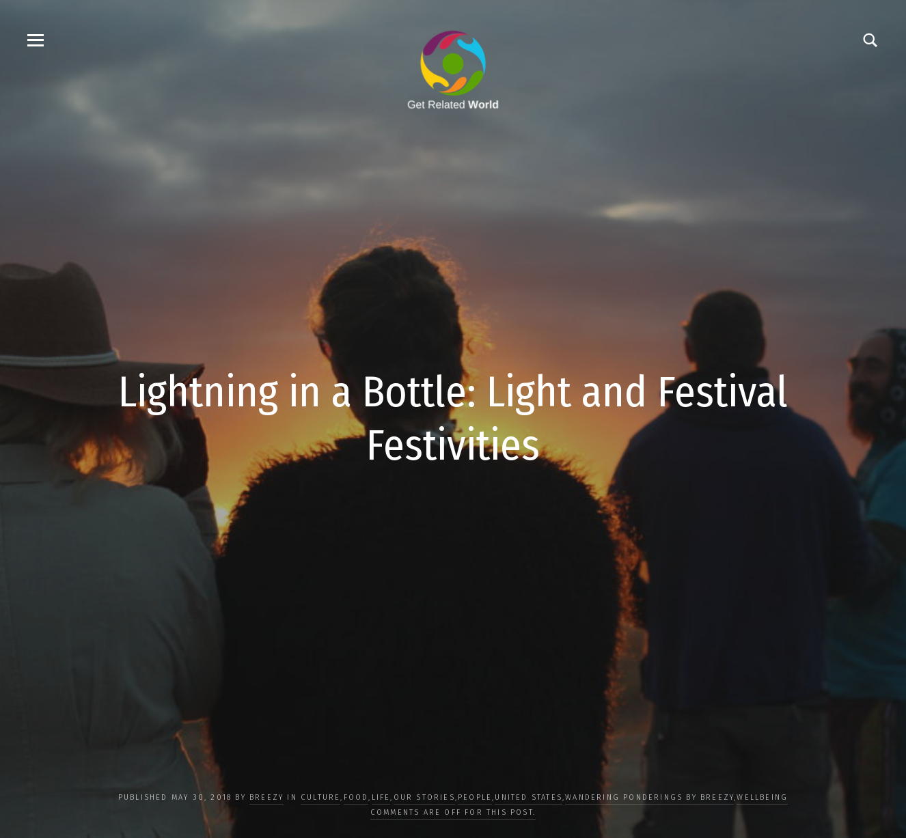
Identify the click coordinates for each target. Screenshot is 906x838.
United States (528, 797)
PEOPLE (475, 797)
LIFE (381, 797)
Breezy (266, 797)
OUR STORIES (424, 797)
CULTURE (320, 797)
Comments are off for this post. (453, 812)
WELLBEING (762, 797)
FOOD (356, 797)
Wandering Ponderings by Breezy (649, 797)
